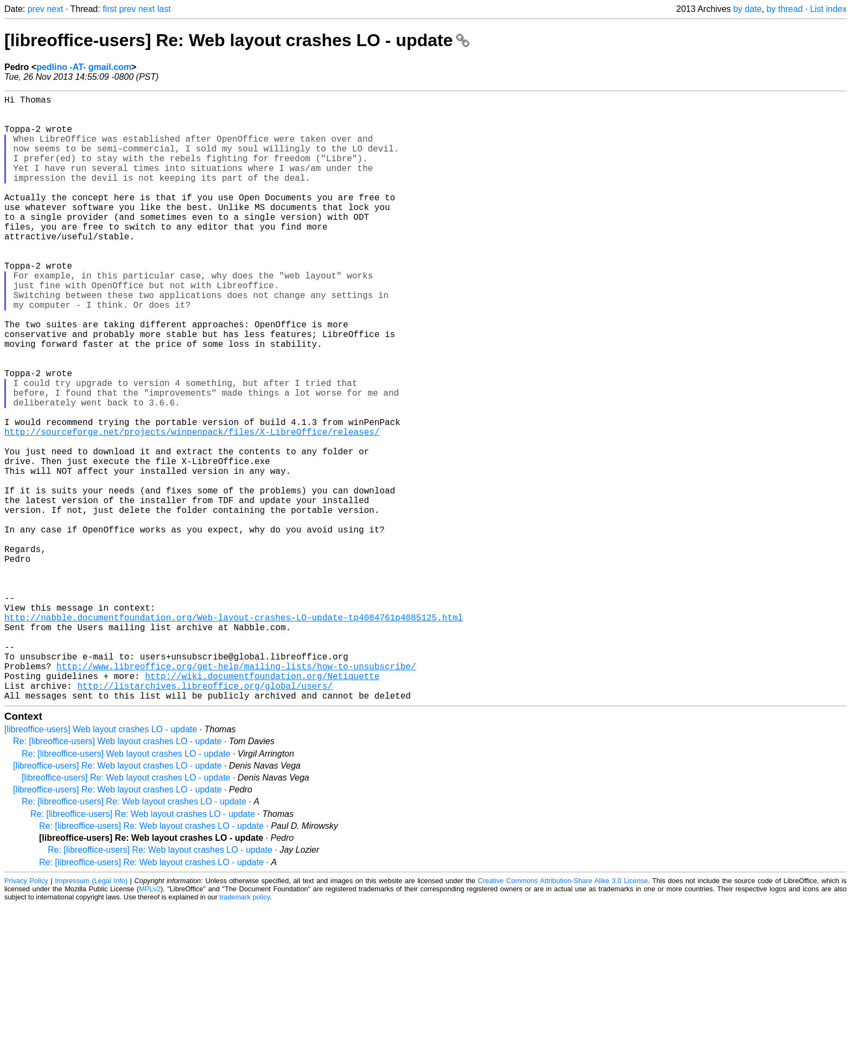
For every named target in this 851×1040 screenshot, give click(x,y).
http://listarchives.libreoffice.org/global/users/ (204, 818)
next (55, 9)
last (164, 9)
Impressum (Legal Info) (91, 1015)
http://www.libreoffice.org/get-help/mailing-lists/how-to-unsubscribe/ (236, 794)
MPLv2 (150, 1023)
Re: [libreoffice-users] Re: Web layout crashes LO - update (134, 936)
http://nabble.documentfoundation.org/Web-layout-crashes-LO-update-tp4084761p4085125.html (233, 734)
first (110, 9)
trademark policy (244, 1032)
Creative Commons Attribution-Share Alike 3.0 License (563, 1015)
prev (36, 9)
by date (747, 9)
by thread (784, 9)
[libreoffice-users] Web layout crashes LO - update (100, 863)
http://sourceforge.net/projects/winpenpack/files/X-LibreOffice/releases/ (191, 507)
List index (828, 9)
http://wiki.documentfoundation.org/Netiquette (262, 806)
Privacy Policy (26, 1015)
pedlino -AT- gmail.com (83, 67)
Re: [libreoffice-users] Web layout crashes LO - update (117, 875)
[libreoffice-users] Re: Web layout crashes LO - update (236, 40)
